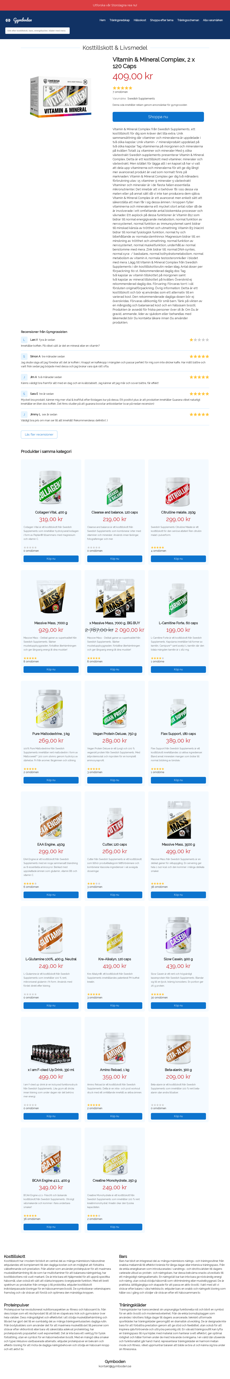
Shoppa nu (158, 116)
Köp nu (51, 558)
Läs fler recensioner (39, 434)
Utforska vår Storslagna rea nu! (115, 5)
